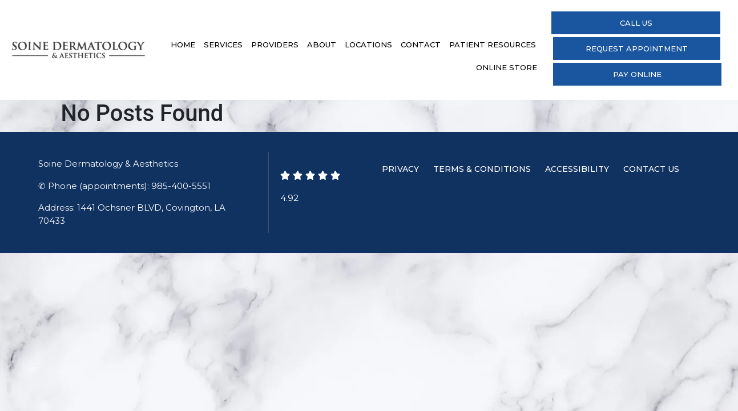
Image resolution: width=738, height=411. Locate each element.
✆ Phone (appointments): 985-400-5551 (124, 185)
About (321, 44)
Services (223, 44)
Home (183, 44)
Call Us (636, 22)
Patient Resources (492, 44)
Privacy (400, 169)
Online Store (506, 67)
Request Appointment (637, 48)
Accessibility (577, 169)
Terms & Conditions (482, 169)
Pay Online (637, 74)
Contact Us (651, 169)
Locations (368, 44)
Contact (421, 44)
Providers (275, 44)
